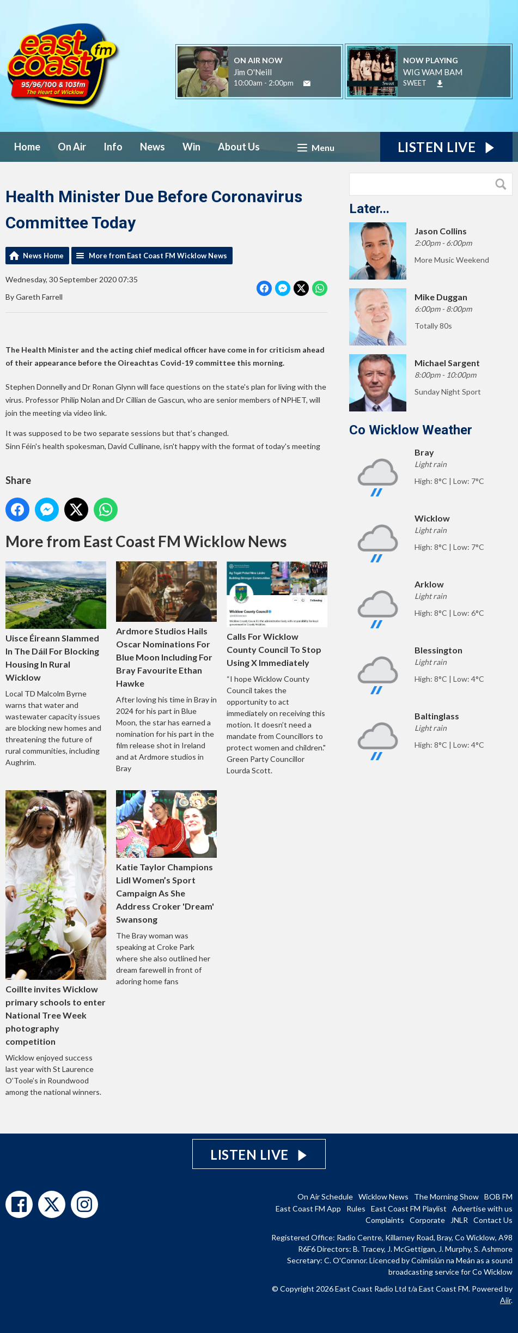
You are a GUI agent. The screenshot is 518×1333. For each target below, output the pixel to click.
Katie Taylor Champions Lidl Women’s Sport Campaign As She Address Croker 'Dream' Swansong (166, 858)
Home (27, 147)
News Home (43, 255)
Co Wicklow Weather (410, 430)
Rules (355, 1208)
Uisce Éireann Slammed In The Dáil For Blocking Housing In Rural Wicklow (55, 622)
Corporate (427, 1220)
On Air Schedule (325, 1196)
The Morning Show (446, 1196)
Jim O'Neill (253, 72)
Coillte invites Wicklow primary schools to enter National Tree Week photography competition (55, 918)
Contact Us (493, 1220)
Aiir (505, 1300)
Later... (369, 208)
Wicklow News (383, 1196)
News (152, 147)
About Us (239, 147)
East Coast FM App (308, 1208)
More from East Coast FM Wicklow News (158, 255)
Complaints (384, 1220)
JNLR (459, 1220)
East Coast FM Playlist (409, 1208)
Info (113, 147)
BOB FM (498, 1196)
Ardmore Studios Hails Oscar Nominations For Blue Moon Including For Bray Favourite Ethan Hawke (166, 625)
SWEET (414, 82)
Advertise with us (482, 1208)
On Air (72, 147)
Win (191, 147)
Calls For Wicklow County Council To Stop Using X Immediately (277, 615)
